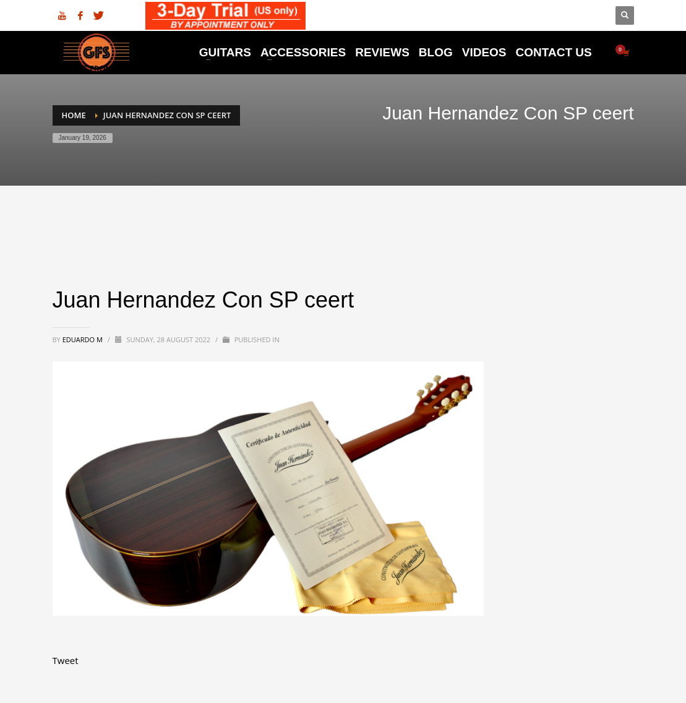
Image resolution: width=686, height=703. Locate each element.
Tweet (66, 660)
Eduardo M (83, 339)
